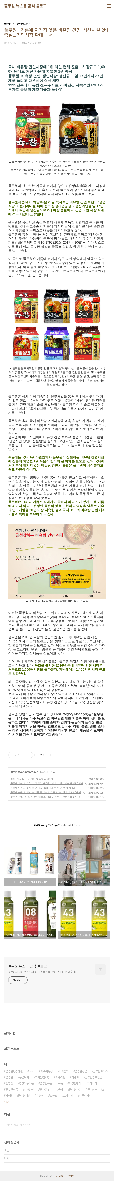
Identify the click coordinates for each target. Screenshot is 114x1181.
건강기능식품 (26, 1083)
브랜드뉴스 (30, 771)
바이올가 (64, 1071)
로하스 (53, 1095)
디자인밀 (29, 1089)
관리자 (71, 1175)
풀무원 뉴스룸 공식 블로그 (25, 6)
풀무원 (9, 1077)
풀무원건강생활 (14, 1071)
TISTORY (58, 1175)
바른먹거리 (85, 1095)
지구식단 (60, 1077)
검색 (106, 1125)
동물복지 (24, 1077)
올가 (60, 1089)
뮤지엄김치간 (42, 1077)
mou (32, 1071)
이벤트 (75, 1077)
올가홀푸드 (46, 1089)
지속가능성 (47, 1071)
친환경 (9, 1083)
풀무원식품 (12, 1089)
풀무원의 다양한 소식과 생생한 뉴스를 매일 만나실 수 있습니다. (43, 971)
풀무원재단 (24, 1095)
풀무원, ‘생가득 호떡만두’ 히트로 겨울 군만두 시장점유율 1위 (43, 796)
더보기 (7, 1102)
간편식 (40, 1095)
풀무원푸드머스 (95, 1089)
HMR (9, 1095)
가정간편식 (75, 1083)
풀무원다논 (75, 1089)
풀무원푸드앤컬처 (94, 1077)
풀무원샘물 (81, 1071)
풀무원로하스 (100, 1071)
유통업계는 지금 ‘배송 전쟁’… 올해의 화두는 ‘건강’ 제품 (40, 787)
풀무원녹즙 (46, 1083)
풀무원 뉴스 (16, 771)
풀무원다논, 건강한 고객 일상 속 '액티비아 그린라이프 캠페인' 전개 (46, 783)
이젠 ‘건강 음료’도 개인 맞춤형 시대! (30, 779)
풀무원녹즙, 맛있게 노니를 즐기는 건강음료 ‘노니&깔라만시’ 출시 (45, 792)
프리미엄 (68, 1095)
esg (60, 1083)
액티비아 (92, 1083)
